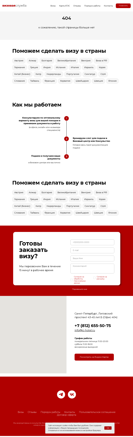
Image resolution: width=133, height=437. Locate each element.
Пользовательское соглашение (97, 413)
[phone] (92, 243)
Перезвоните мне (79, 290)
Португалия (73, 74)
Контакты (108, 6)
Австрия (18, 60)
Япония (113, 81)
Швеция (99, 81)
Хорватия (66, 81)
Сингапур (90, 74)
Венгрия (86, 60)
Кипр (38, 74)
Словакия (19, 81)
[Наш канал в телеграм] (61, 395)
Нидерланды (54, 74)
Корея (103, 67)
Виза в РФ (102, 60)
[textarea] (92, 269)
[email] (92, 251)
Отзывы (77, 6)
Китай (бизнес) (22, 74)
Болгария (47, 60)
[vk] (72, 395)
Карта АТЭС (64, 6)
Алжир (32, 60)
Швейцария (82, 81)
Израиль (89, 67)
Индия (47, 67)
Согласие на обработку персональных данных (80, 281)
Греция (34, 67)
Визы (53, 6)
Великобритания (67, 60)
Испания (61, 67)
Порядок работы (92, 6)
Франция (50, 81)
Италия (75, 67)
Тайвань (34, 81)
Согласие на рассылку (102, 279)
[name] (92, 259)
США (103, 74)
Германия (19, 67)
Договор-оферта (66, 416)
